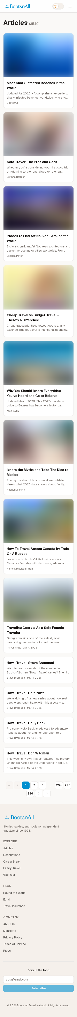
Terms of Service (14, 944)
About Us (9, 924)
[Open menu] (70, 6)
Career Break (12, 861)
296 (30, 793)
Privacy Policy (12, 937)
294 (59, 785)
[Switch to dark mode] (58, 6)
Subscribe (38, 988)
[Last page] (47, 793)
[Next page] (38, 793)
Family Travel (12, 868)
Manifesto (9, 931)
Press (7, 950)
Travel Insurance (14, 906)
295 (67, 785)
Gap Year (9, 875)
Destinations (11, 855)
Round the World (14, 893)
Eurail (6, 899)
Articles (8, 848)
